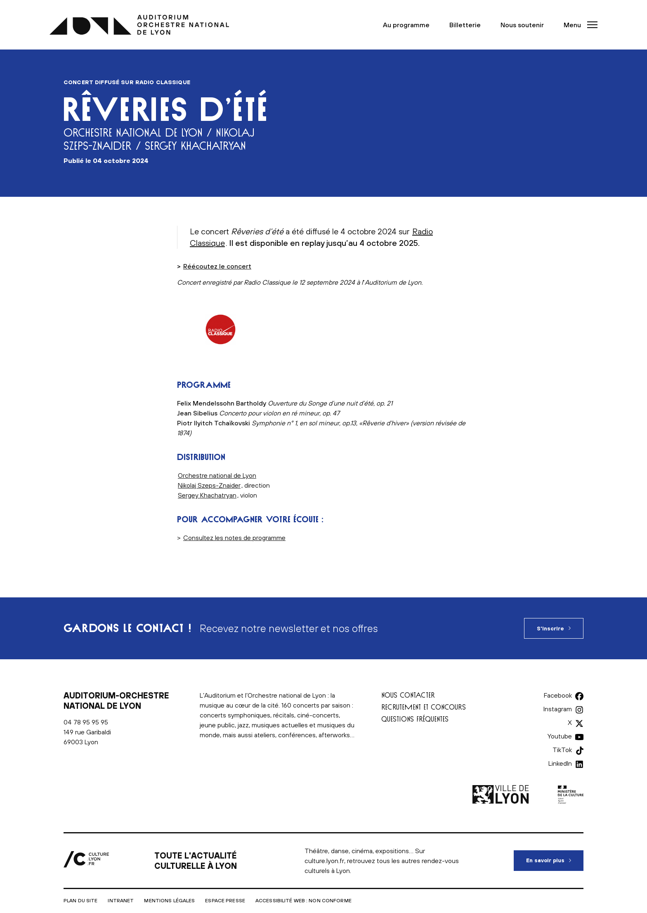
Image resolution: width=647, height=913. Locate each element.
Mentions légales (169, 901)
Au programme (406, 24)
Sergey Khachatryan (207, 495)
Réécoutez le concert (217, 266)
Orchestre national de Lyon (217, 475)
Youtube (560, 736)
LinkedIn (560, 763)
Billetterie (465, 24)
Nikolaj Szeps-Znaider (209, 485)
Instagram (557, 708)
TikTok (562, 749)
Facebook (558, 695)
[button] (578, 24)
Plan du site (80, 901)
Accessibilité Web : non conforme (303, 901)
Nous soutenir (522, 24)
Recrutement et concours (423, 707)
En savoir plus (554, 856)
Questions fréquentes (415, 719)
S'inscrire (550, 628)
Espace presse (225, 901)
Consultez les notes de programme (234, 537)
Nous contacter (408, 695)
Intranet (121, 901)
